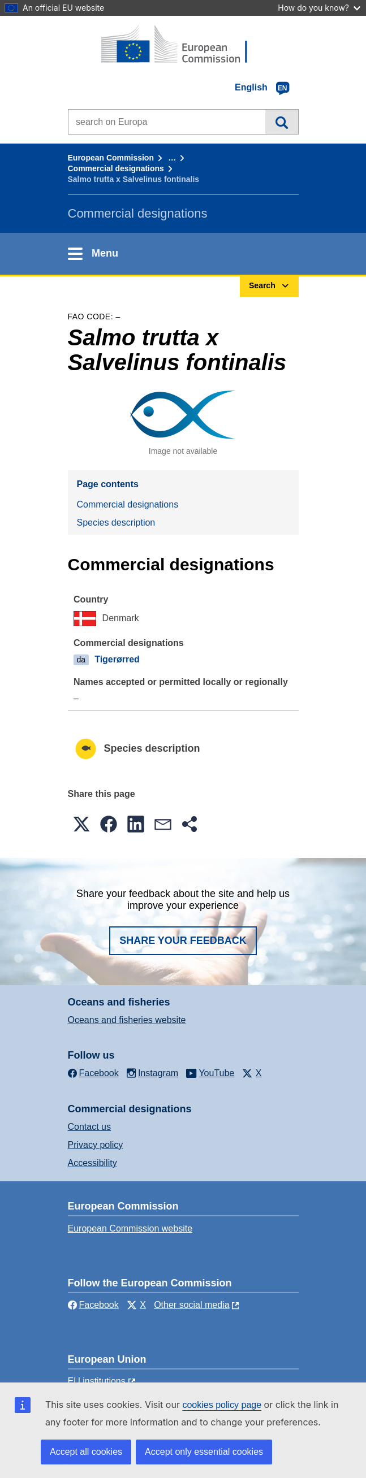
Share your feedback (183, 940)
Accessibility (92, 1163)
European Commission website (130, 1228)
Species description (116, 522)
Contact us (89, 1127)
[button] (81, 824)
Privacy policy (95, 1145)
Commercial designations (116, 168)
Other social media (191, 1305)
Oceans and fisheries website (127, 1020)
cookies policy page (221, 1405)
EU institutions (97, 1381)
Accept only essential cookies (204, 1452)
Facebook (93, 1305)
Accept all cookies (86, 1452)
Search (281, 121)
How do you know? (319, 7)
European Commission (111, 157)
